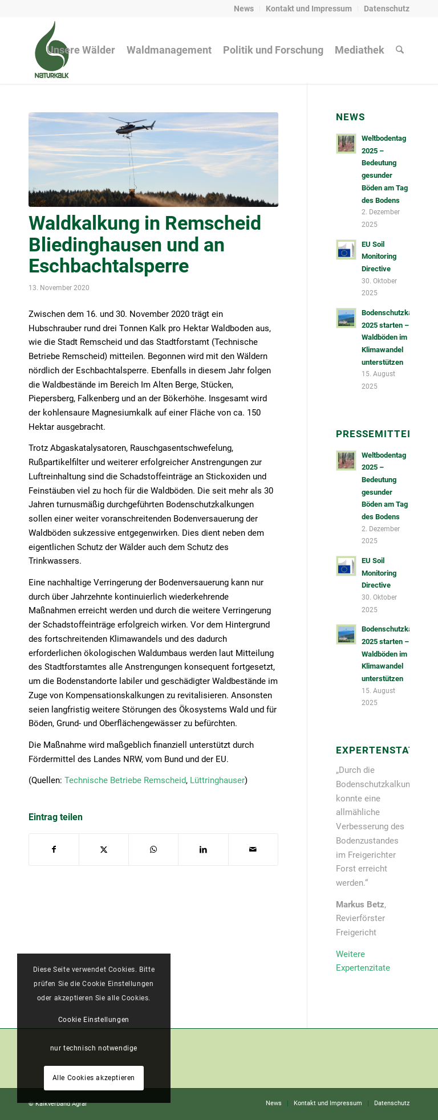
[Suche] (399, 50)
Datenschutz (386, 8)
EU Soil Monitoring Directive (379, 256)
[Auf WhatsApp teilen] (153, 849)
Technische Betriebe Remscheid (125, 780)
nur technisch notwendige (93, 1048)
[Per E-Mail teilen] (253, 849)
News (244, 8)
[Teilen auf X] (103, 849)
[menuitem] (244, 8)
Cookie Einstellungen (93, 1020)
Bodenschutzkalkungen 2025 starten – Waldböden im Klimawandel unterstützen (400, 337)
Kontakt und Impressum (309, 8)
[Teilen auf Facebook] (54, 849)
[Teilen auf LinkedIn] (203, 849)
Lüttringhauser (217, 780)
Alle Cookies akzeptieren (93, 1078)
